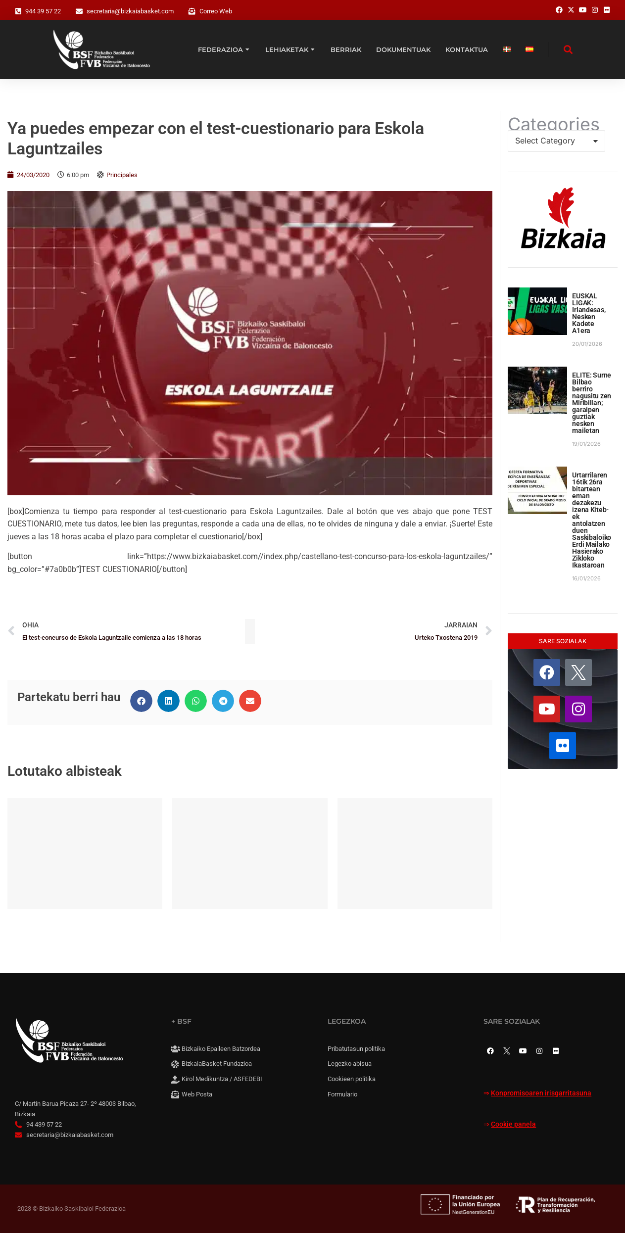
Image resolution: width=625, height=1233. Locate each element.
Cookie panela (513, 1124)
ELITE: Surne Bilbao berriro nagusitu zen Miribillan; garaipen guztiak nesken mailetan (591, 402)
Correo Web (215, 11)
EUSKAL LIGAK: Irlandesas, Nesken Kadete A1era (588, 313)
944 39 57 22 (43, 11)
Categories (554, 124)
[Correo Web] (192, 11)
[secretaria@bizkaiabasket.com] (79, 11)
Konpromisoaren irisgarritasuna (541, 1093)
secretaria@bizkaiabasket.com (130, 11)
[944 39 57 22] (18, 11)
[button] (141, 701)
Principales (122, 175)
